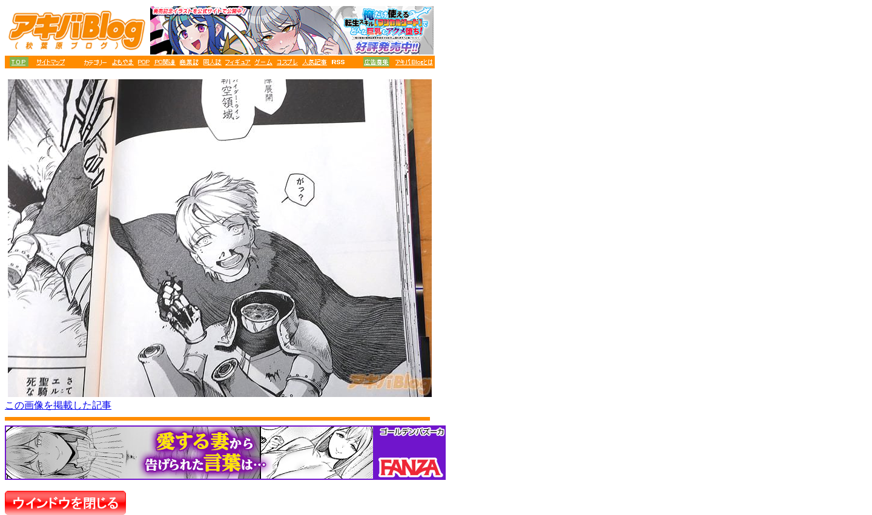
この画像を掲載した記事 (58, 405)
